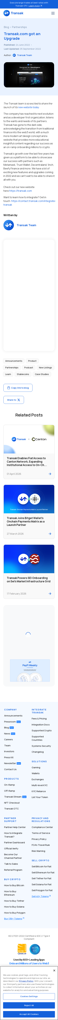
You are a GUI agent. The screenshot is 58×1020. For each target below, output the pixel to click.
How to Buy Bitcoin (14, 885)
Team (7, 745)
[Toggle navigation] (53, 13)
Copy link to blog (18, 387)
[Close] (54, 970)
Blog (6, 27)
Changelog (38, 751)
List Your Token (40, 797)
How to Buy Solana (14, 906)
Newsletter (12, 763)
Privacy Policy (39, 839)
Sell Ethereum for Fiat (43, 872)
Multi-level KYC (40, 785)
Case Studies (42, 374)
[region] (29, 993)
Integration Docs (41, 724)
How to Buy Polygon (14, 912)
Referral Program (13, 869)
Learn (8, 374)
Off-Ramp (9, 790)
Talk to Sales (11, 863)
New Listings (45, 367)
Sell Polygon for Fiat (42, 890)
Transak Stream (15, 796)
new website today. (28, 107)
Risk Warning (38, 851)
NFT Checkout (12, 802)
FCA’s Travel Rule (41, 845)
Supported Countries (38, 738)
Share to (13, 399)
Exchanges (38, 779)
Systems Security (41, 746)
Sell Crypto (40, 860)
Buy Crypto (12, 879)
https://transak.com (20, 190)
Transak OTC (11, 808)
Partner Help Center (15, 827)
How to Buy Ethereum (10, 893)
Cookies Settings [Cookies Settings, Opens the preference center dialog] (29, 996)
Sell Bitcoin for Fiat (41, 866)
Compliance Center (42, 827)
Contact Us (10, 769)
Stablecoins (23, 374)
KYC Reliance (39, 791)
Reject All (29, 1005)
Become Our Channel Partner (13, 856)
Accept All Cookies (28, 1014)
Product (32, 360)
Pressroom (12, 721)
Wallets (36, 773)
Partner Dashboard (14, 842)
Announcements (13, 360)
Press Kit (8, 757)
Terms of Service (41, 833)
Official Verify (11, 848)
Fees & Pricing (39, 718)
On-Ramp (9, 784)
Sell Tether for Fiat (41, 878)
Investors (9, 751)
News (9, 733)
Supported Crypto (42, 730)
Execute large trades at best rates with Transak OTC (29, 4)
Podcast (28, 367)
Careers (8, 739)
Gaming (36, 767)
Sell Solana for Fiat (42, 884)
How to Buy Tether (14, 900)
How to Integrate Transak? (13, 834)
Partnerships (19, 27)
